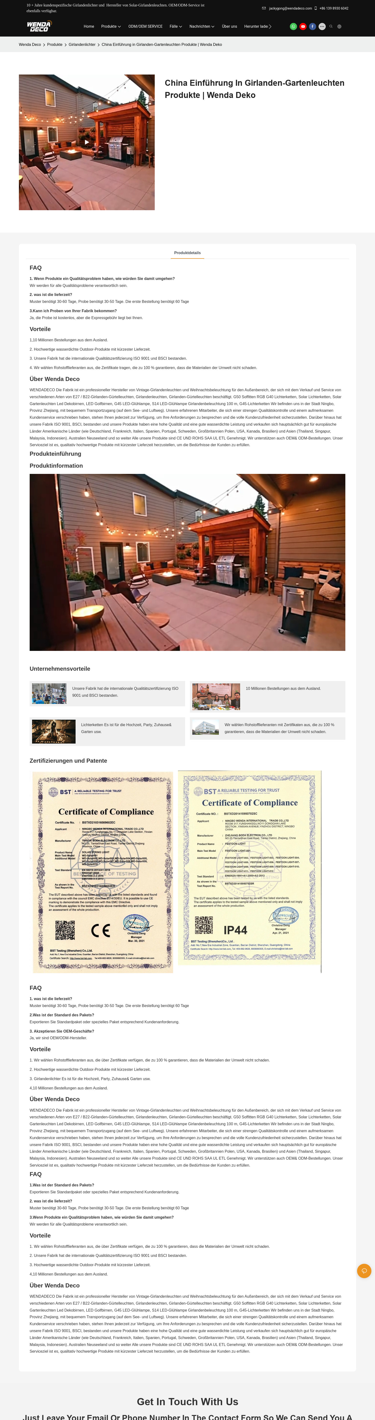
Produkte (54, 45)
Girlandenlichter (82, 45)
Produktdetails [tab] (187, 253)
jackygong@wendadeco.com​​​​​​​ (287, 8)
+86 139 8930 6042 (331, 8)
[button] (270, 26)
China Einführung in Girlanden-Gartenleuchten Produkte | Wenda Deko (162, 45)
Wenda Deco (30, 45)
